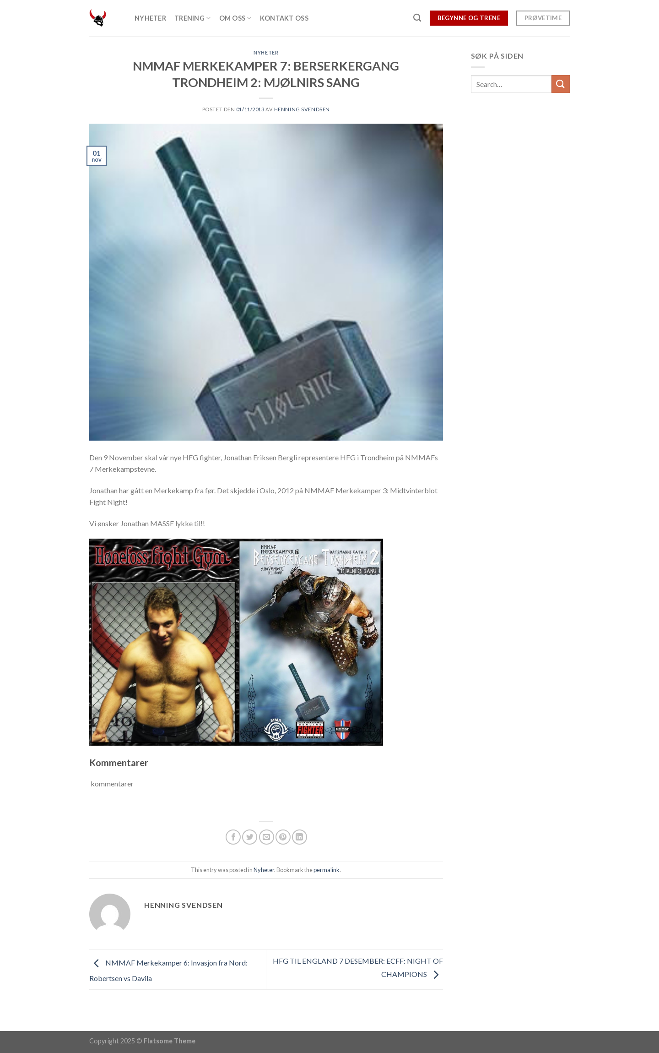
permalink (326, 869)
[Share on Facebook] (233, 837)
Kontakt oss (284, 18)
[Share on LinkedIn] (299, 837)
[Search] (417, 18)
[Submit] (560, 84)
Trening (192, 18)
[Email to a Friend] (266, 837)
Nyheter (150, 18)
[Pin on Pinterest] (283, 837)
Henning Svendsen (302, 109)
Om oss (235, 18)
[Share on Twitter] (249, 837)
